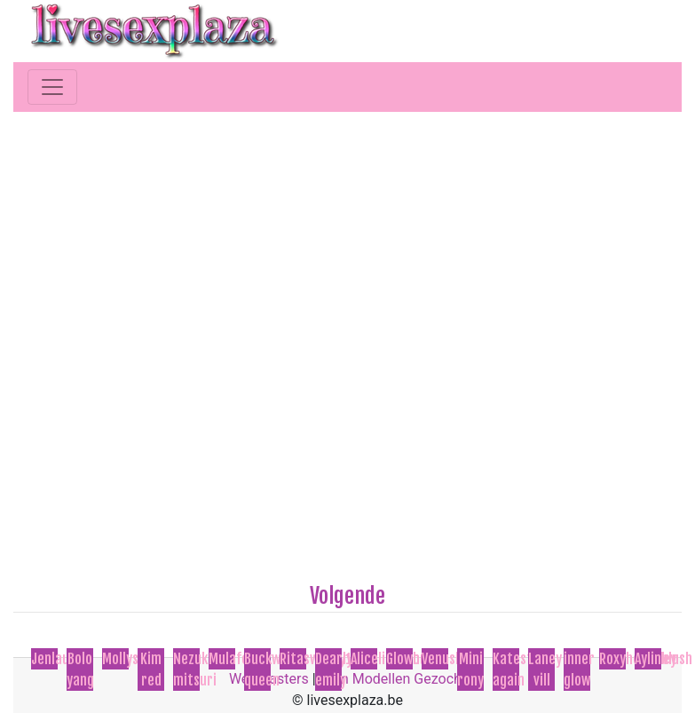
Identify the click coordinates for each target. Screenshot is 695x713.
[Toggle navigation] (52, 87)
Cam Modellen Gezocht (393, 678)
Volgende (347, 595)
